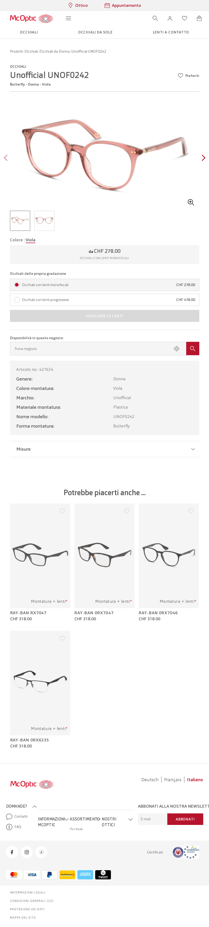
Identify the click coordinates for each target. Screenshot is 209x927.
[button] (170, 18)
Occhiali (32, 51)
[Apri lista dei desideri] (184, 18)
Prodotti (17, 51)
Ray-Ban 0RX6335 (29, 740)
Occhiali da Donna (55, 51)
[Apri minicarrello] (199, 18)
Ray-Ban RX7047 (28, 613)
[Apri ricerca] (155, 18)
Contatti (17, 816)
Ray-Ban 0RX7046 (158, 613)
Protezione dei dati (27, 909)
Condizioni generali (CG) (32, 901)
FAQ (13, 827)
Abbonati (185, 819)
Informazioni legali (28, 892)
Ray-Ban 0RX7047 (94, 613)
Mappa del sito (23, 917)
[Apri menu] (68, 18)
